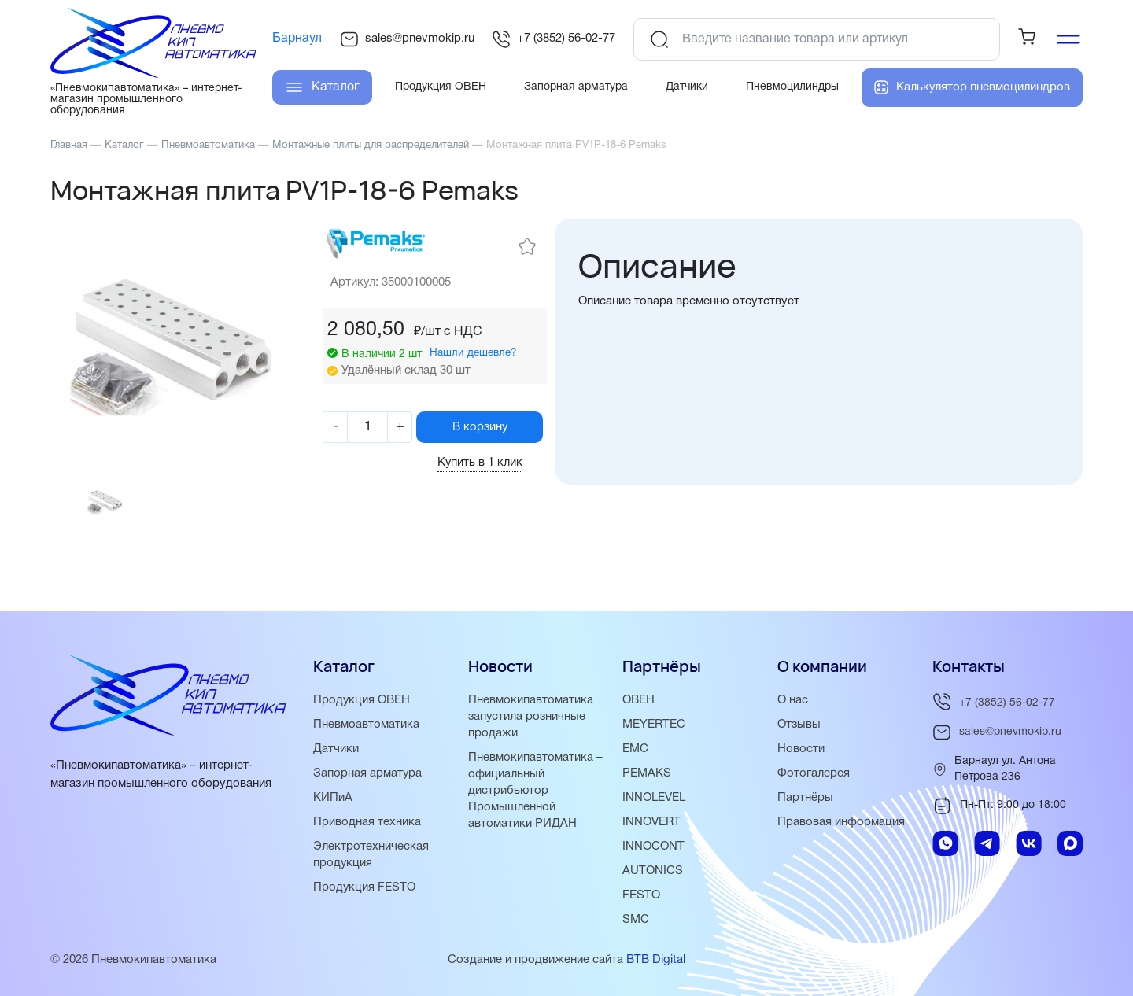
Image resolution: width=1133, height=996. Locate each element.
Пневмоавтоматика (366, 730)
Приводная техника (367, 827)
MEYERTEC (653, 730)
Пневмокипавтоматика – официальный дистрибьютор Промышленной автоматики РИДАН (535, 796)
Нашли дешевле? (477, 353)
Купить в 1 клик (486, 462)
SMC (635, 925)
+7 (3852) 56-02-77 (553, 39)
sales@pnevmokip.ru (407, 39)
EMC (635, 754)
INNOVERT (651, 827)
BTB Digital (655, 965)
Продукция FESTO (364, 892)
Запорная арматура (368, 778)
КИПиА (332, 803)
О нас (792, 705)
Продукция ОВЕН (362, 705)
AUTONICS (652, 876)
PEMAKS (646, 778)
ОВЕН (638, 705)
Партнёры (805, 803)
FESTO (641, 900)
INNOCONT (653, 852)
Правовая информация (841, 827)
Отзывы (799, 730)
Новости (801, 754)
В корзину (485, 426)
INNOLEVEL (653, 803)
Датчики (336, 754)
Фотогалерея (813, 778)
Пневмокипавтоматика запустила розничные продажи (530, 722)
